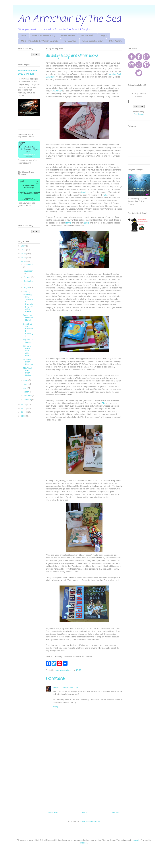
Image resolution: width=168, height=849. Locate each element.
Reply (55, 706)
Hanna (68, 223)
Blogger (83, 843)
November (28, 271)
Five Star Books (88, 35)
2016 (23, 253)
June (25, 380)
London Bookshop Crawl (92, 41)
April (25, 388)
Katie (105, 195)
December (28, 264)
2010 (23, 416)
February (27, 395)
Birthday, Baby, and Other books (27, 351)
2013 (23, 404)
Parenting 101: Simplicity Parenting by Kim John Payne (28, 303)
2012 (23, 408)
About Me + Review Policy (43, 35)
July (25, 291)
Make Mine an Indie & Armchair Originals (39, 41)
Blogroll (104, 35)
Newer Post (53, 812)
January (27, 399)
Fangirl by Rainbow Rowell (28, 317)
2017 (23, 249)
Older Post (115, 812)
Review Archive (68, 35)
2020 (23, 246)
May (25, 384)
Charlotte (85, 192)
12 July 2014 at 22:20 (68, 687)
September (28, 281)
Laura (86, 223)
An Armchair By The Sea (69, 19)
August (26, 287)
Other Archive (115, 41)
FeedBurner (139, 114)
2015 (23, 257)
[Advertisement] (84, 781)
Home (23, 35)
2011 (23, 412)
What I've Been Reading (28, 361)
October (27, 277)
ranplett (136, 840)
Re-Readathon (70, 41)
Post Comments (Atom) (90, 821)
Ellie (103, 403)
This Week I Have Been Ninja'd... (28, 371)
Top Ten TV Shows (28, 341)
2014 (23, 261)
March (26, 392)
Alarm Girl (57, 91)
